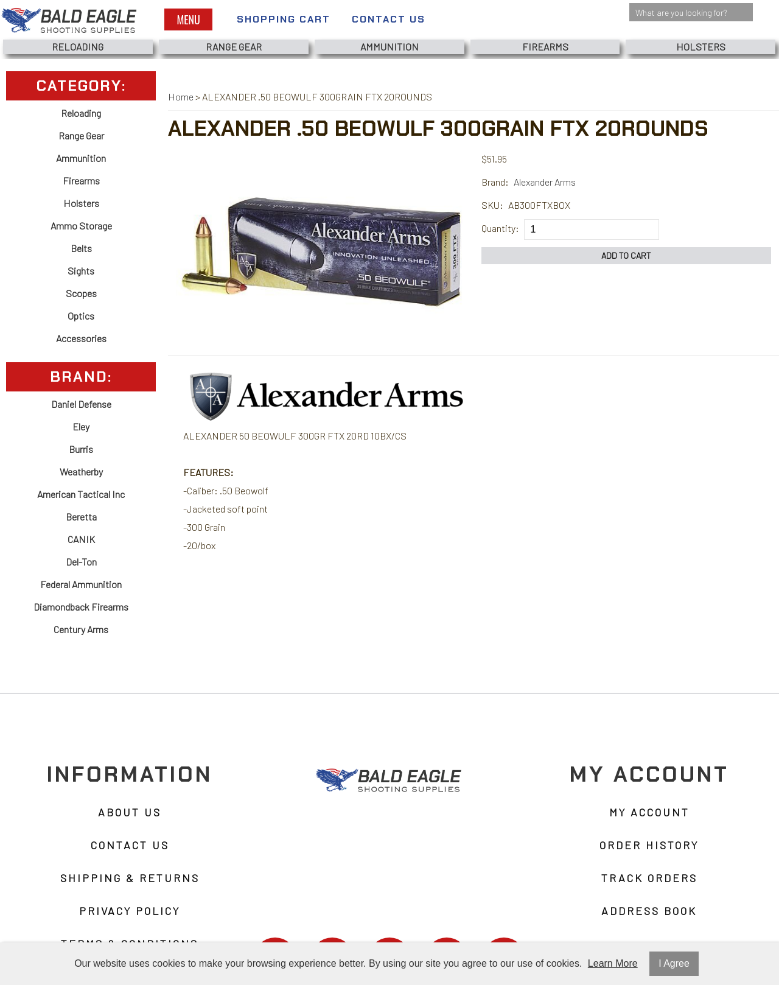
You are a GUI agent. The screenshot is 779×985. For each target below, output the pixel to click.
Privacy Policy (129, 910)
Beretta (81, 516)
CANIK (81, 539)
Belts (81, 248)
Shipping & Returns (130, 878)
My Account (649, 812)
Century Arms (81, 629)
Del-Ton (81, 561)
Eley (80, 426)
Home (181, 96)
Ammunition (389, 46)
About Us (129, 812)
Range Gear (234, 46)
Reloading (77, 46)
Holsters (700, 46)
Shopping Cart (283, 19)
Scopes (81, 293)
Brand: (495, 182)
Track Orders (649, 878)
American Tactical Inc (81, 494)
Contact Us (388, 19)
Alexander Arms (545, 182)
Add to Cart (626, 255)
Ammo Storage (81, 225)
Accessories (81, 338)
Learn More (613, 963)
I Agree (674, 963)
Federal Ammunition (81, 584)
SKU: (492, 205)
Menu (188, 19)
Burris (81, 449)
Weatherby (81, 471)
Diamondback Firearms (80, 606)
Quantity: (500, 228)
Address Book (649, 910)
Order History (649, 845)
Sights (81, 270)
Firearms (545, 46)
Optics (81, 315)
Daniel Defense (81, 404)
